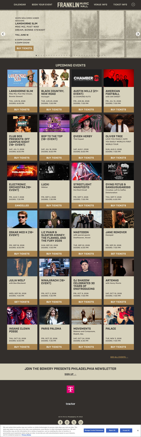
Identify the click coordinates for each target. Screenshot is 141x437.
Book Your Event (42, 5)
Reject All (112, 430)
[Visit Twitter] (73, 422)
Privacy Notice (26, 435)
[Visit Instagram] (67, 422)
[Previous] (3, 34)
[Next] (138, 34)
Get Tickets (119, 254)
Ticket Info (120, 5)
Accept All (126, 430)
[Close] (138, 430)
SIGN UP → (70, 374)
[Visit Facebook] (60, 422)
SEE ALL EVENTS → (119, 357)
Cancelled (22, 206)
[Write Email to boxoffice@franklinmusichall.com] (80, 422)
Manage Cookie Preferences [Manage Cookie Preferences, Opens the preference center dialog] (94, 430)
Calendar (20, 5)
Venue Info (100, 5)
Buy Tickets (24, 48)
